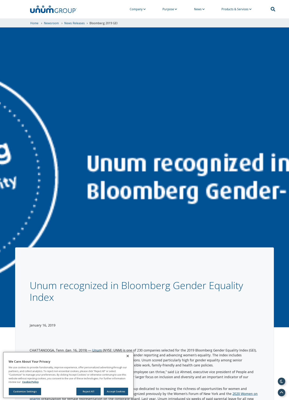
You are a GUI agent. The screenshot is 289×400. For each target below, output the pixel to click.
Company (138, 9)
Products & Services (236, 9)
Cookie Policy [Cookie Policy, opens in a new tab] (30, 382)
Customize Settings (24, 391)
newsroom (52, 23)
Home (34, 23)
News (199, 9)
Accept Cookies (116, 391)
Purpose (169, 9)
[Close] (128, 356)
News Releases (74, 23)
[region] (68, 375)
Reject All (88, 391)
